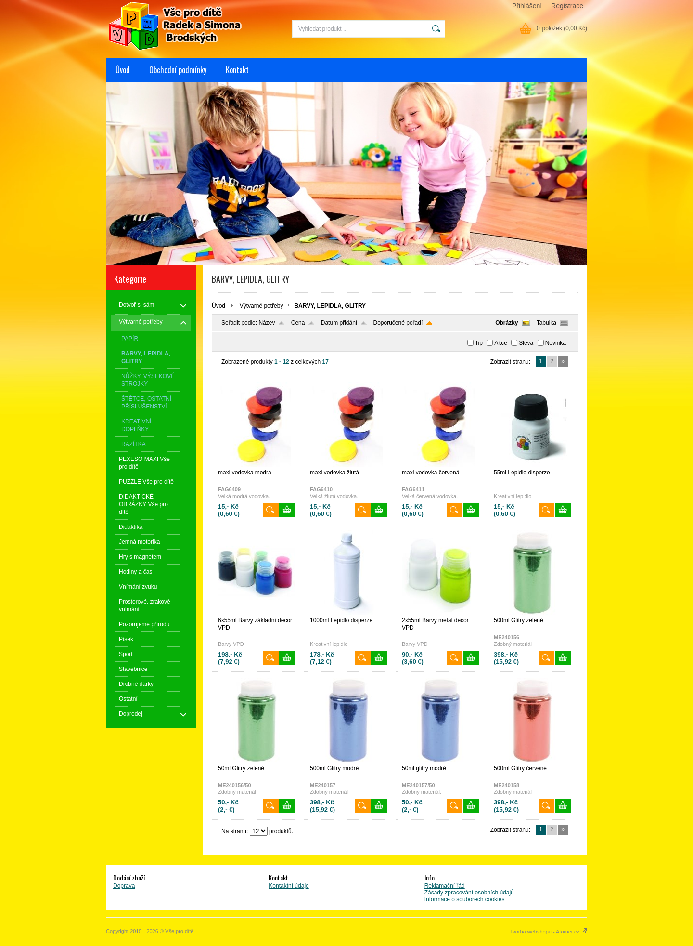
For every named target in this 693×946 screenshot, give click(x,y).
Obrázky (506, 322)
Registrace (567, 6)
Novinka (555, 343)
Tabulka (546, 322)
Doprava (124, 885)
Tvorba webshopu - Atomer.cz (548, 931)
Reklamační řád (444, 885)
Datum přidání (339, 322)
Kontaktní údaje (288, 885)
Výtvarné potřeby (261, 305)
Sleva (526, 343)
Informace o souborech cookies (464, 899)
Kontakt (237, 70)
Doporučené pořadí (398, 322)
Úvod (123, 70)
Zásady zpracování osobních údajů (469, 892)
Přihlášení (527, 6)
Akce (500, 343)
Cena (298, 322)
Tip (479, 343)
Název (266, 322)
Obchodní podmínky (177, 70)
